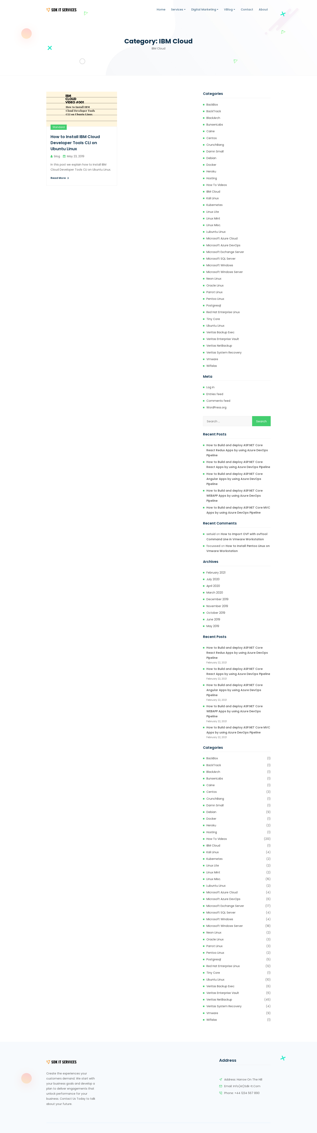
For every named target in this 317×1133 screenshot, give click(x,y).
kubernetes (214, 205)
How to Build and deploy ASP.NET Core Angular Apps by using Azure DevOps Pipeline (234, 479)
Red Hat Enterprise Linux (223, 312)
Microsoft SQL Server (221, 259)
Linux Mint (213, 218)
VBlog (228, 9)
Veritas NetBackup (219, 346)
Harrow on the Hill (249, 1079)
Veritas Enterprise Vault (222, 339)
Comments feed (218, 401)
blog (57, 156)
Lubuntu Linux (216, 232)
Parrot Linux (214, 292)
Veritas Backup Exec (220, 332)
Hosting (211, 178)
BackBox (212, 105)
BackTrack (213, 111)
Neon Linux (213, 279)
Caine (210, 131)
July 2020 (213, 579)
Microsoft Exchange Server (225, 252)
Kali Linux (212, 198)
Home (161, 9)
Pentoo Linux (215, 299)
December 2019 (217, 599)
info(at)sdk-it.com (246, 1086)
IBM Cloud (213, 192)
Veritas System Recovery (224, 352)
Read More (60, 178)
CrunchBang (215, 145)
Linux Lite (212, 212)
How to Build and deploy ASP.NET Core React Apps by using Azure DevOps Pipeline (238, 464)
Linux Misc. (213, 225)
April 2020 (213, 586)
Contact (247, 9)
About (263, 9)
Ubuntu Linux (215, 326)
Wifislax (211, 366)
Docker (211, 165)
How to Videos (216, 185)
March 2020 (214, 593)
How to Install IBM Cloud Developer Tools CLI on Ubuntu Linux (75, 143)
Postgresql (213, 305)
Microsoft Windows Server (224, 272)
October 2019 (215, 613)
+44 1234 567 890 (247, 1093)
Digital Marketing (203, 9)
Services (177, 9)
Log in (210, 387)
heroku (211, 171)
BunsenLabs (214, 125)
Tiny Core (213, 319)
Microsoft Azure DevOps (223, 245)
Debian (211, 158)
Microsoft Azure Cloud (222, 238)
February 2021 (215, 573)
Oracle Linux (215, 285)
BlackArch (213, 118)
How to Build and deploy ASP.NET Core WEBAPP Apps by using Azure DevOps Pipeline (234, 496)
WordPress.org (216, 407)
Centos (211, 138)
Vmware (212, 359)
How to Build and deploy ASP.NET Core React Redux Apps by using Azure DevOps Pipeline (237, 450)
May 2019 (212, 626)
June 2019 (213, 619)
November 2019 (217, 606)
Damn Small (215, 151)
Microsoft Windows (219, 265)
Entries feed (214, 394)
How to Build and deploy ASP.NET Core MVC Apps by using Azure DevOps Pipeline (238, 510)
